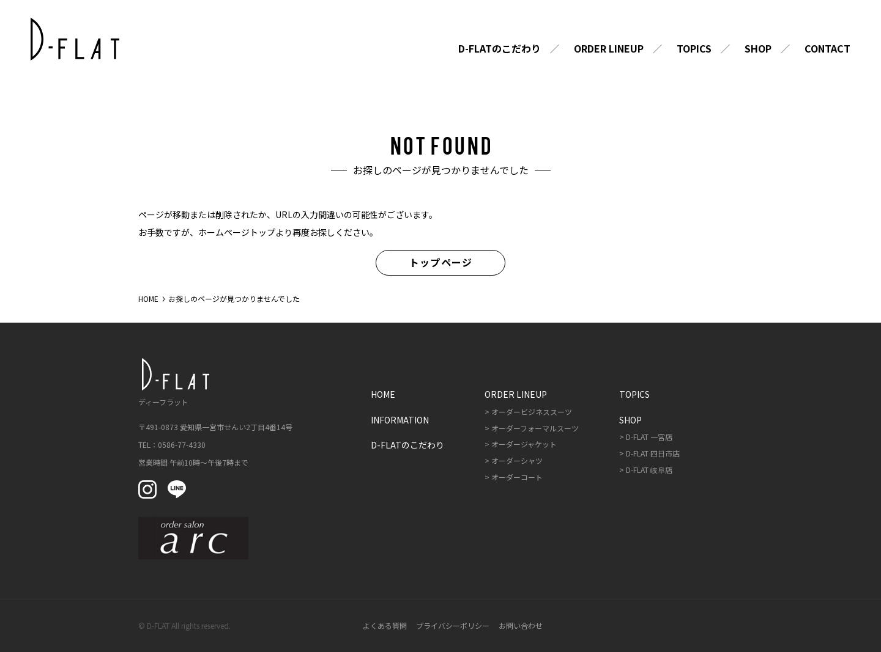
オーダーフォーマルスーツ (535, 428)
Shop (758, 48)
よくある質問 (385, 625)
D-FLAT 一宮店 (649, 436)
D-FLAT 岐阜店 (649, 469)
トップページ (440, 262)
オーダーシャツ (517, 460)
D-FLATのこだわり (499, 48)
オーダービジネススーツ (531, 411)
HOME (148, 298)
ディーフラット (172, 382)
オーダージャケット (524, 444)
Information (400, 420)
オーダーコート (517, 477)
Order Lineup (609, 48)
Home (383, 394)
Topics (694, 48)
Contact (827, 48)
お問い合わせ (521, 625)
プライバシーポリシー (452, 625)
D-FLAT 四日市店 (653, 453)
